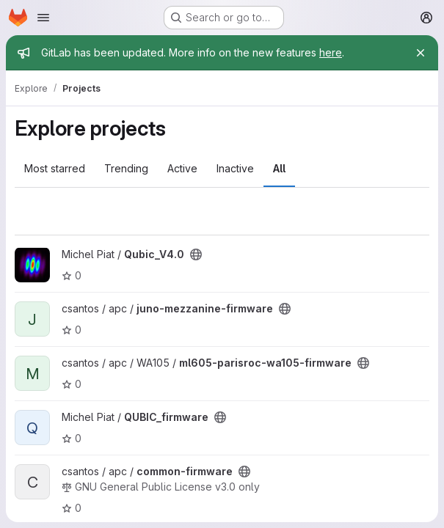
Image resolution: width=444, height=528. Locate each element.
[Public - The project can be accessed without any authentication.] (196, 254)
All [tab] (279, 168)
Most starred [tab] (54, 168)
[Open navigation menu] (43, 17)
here (330, 52)
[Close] (420, 53)
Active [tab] (182, 168)
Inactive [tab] (235, 168)
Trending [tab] (126, 168)
